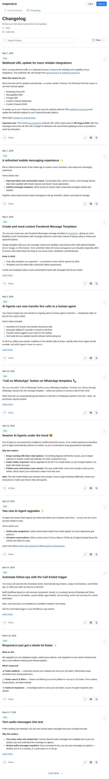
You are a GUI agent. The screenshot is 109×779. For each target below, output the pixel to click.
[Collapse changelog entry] (104, 59)
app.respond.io (52, 73)
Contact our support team (24, 118)
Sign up (101, 4)
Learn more (7, 275)
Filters (98, 40)
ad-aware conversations (53, 546)
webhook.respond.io (71, 73)
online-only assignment (28, 546)
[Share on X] (96, 137)
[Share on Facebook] (91, 137)
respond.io (73, 233)
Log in (90, 4)
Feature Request (14, 10)
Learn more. (7, 404)
